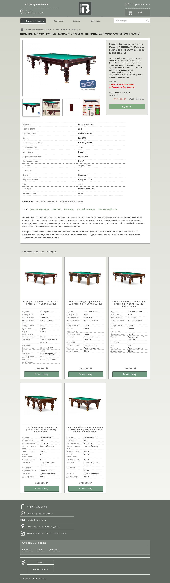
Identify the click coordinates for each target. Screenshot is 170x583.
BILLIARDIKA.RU (37, 578)
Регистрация (40, 569)
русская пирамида (39, 209)
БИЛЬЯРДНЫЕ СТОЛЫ (39, 29)
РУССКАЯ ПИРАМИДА (67, 29)
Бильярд (68, 209)
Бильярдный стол (108, 209)
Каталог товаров (35, 21)
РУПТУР (56, 209)
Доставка (96, 21)
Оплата (76, 21)
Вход (40, 562)
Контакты (59, 21)
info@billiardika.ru (140, 4)
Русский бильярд (86, 209)
